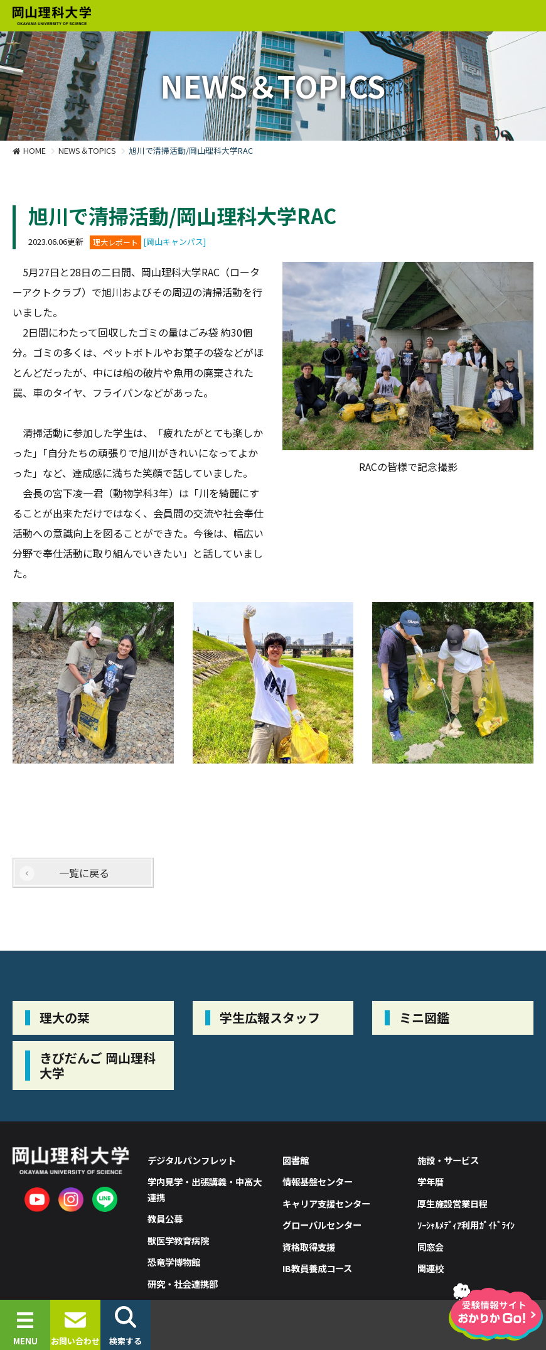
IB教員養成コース (317, 1268)
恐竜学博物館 (173, 1261)
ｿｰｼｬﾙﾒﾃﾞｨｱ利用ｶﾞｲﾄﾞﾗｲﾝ (466, 1224)
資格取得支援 (308, 1246)
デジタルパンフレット (191, 1160)
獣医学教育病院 (178, 1240)
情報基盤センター (317, 1181)
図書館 (295, 1160)
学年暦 (430, 1181)
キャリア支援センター (326, 1203)
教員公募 (165, 1218)
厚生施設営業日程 (452, 1203)
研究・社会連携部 (182, 1283)
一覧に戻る (84, 872)
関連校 (430, 1268)
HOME (34, 150)
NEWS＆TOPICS (87, 150)
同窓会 (430, 1246)
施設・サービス (448, 1160)
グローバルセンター (321, 1224)
